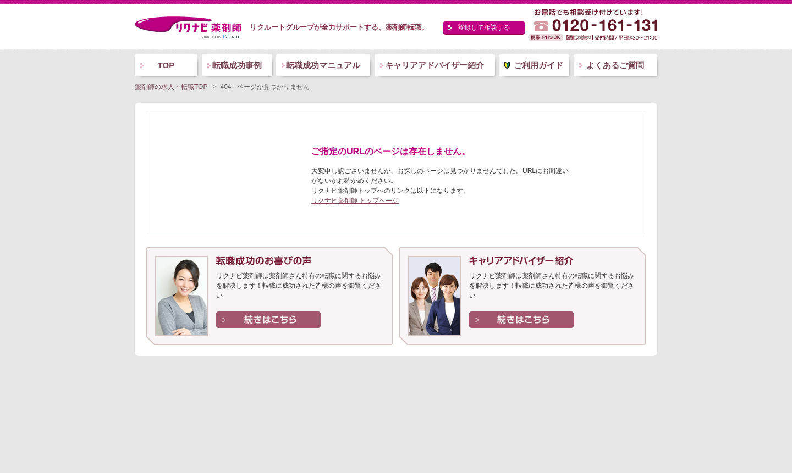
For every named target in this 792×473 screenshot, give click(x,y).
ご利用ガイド (538, 65)
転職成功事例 (237, 65)
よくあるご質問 (615, 65)
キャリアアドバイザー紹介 (434, 65)
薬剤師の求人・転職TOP (171, 87)
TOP (166, 65)
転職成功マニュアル (323, 65)
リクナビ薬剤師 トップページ (355, 200)
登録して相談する (484, 27)
